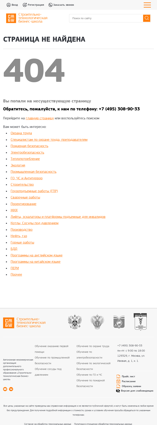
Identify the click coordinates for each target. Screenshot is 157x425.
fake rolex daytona (105, 287)
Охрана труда (21, 133)
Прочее (16, 275)
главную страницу (40, 118)
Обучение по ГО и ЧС (89, 374)
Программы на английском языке (37, 255)
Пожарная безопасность (29, 146)
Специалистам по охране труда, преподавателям (49, 140)
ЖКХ (14, 210)
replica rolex (11, 287)
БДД (14, 249)
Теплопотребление (25, 159)
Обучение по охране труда (92, 346)
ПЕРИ (15, 268)
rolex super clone (81, 287)
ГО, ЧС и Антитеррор (27, 178)
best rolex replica (31, 287)
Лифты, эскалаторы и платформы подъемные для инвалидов (58, 217)
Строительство (22, 185)
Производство (22, 230)
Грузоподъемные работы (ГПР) (34, 191)
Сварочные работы (25, 198)
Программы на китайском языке (36, 262)
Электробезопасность (27, 153)
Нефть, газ (19, 236)
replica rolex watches (133, 287)
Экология (18, 166)
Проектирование (23, 204)
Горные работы (22, 243)
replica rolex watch (56, 287)
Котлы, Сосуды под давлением (34, 223)
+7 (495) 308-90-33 (129, 345)
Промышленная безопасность (33, 172)
